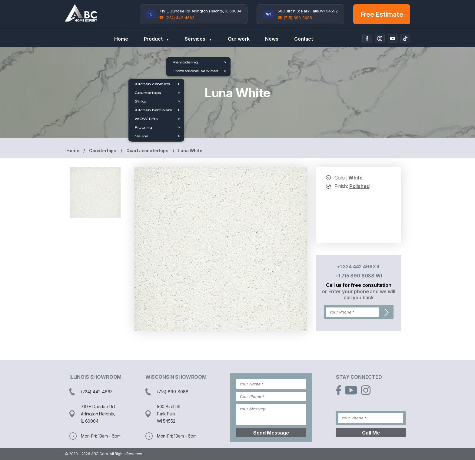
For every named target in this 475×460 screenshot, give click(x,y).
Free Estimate (381, 14)
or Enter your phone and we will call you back (358, 294)
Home (121, 39)
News (271, 39)
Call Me (371, 433)
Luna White (190, 150)
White (355, 178)
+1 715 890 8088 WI (358, 276)
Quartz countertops (147, 150)
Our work (239, 39)
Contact (303, 39)
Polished (359, 186)
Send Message (271, 433)
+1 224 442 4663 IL (358, 267)
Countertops (102, 150)
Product (156, 39)
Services (198, 39)
